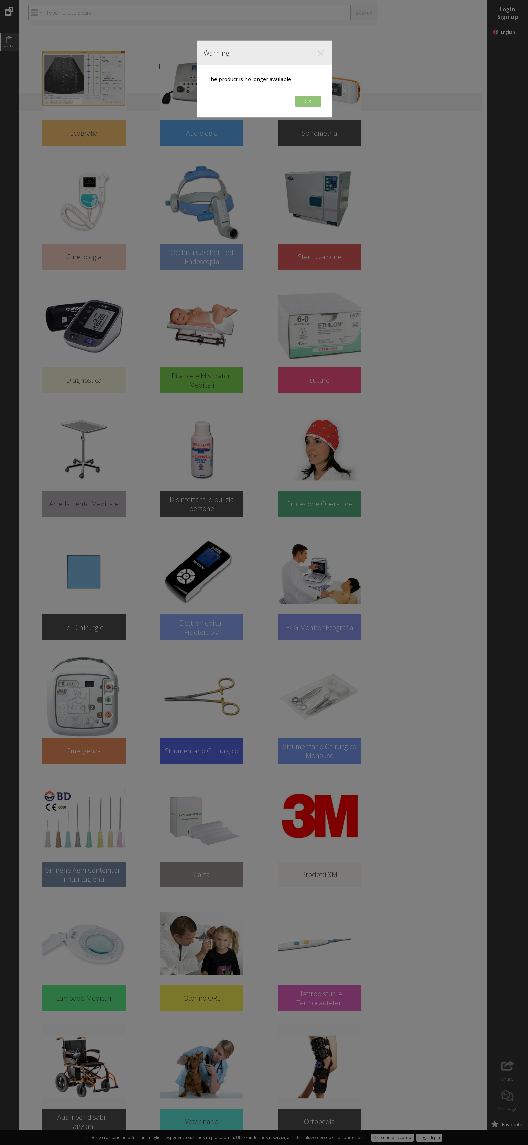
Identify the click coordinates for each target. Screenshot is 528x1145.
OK (308, 101)
